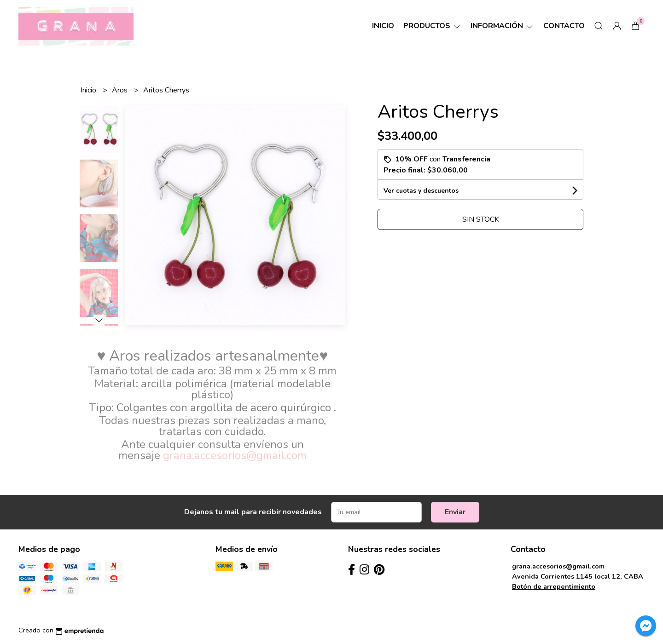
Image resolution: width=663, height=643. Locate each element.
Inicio (383, 26)
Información (502, 26)
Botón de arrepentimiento (553, 586)
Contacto (564, 26)
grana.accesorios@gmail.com (558, 566)
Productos (432, 26)
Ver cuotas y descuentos (421, 190)
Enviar (455, 512)
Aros (120, 90)
